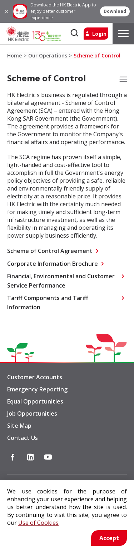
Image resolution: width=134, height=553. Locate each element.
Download (115, 11)
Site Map (19, 426)
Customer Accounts (34, 377)
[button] (115, 11)
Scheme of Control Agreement (50, 251)
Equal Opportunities (35, 401)
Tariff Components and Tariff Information (47, 302)
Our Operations (47, 55)
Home (14, 55)
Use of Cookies (38, 523)
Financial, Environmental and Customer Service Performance (61, 280)
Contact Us (22, 438)
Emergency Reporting (37, 389)
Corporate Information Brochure (52, 264)
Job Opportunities (32, 413)
